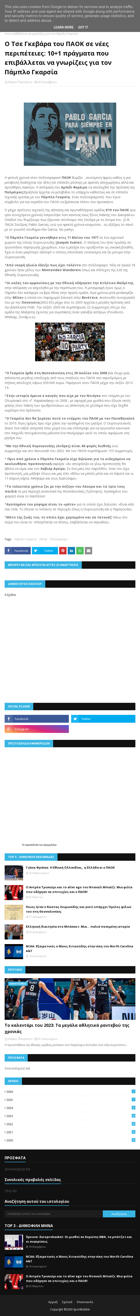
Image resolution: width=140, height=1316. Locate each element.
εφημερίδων (50, 844)
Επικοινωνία (85, 1302)
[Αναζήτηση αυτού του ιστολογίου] (54, 1213)
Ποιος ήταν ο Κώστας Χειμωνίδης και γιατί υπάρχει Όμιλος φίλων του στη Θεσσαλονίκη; (78, 909)
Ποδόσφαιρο (59, 539)
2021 (70, 1132)
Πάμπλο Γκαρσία (25, 539)
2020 (70, 1140)
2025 (70, 1100)
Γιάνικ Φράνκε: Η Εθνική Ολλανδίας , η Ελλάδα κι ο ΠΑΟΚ (70, 867)
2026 (70, 1092)
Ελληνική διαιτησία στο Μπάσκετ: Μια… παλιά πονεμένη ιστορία (78, 926)
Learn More (63, 27)
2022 (70, 1124)
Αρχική (53, 1302)
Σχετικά (67, 1302)
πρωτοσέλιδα (32, 844)
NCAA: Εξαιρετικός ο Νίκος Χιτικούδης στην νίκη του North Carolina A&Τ (79, 948)
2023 (70, 1116)
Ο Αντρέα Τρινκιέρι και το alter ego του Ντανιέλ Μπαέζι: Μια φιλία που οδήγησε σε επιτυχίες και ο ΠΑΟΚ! (79, 889)
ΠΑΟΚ (43, 539)
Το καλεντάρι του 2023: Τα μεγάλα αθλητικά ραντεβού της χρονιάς (67, 1028)
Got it (83, 27)
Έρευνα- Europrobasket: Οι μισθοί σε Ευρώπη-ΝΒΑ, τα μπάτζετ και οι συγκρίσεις (79, 1239)
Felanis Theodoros (20, 82)
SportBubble (81, 1309)
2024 (70, 1108)
